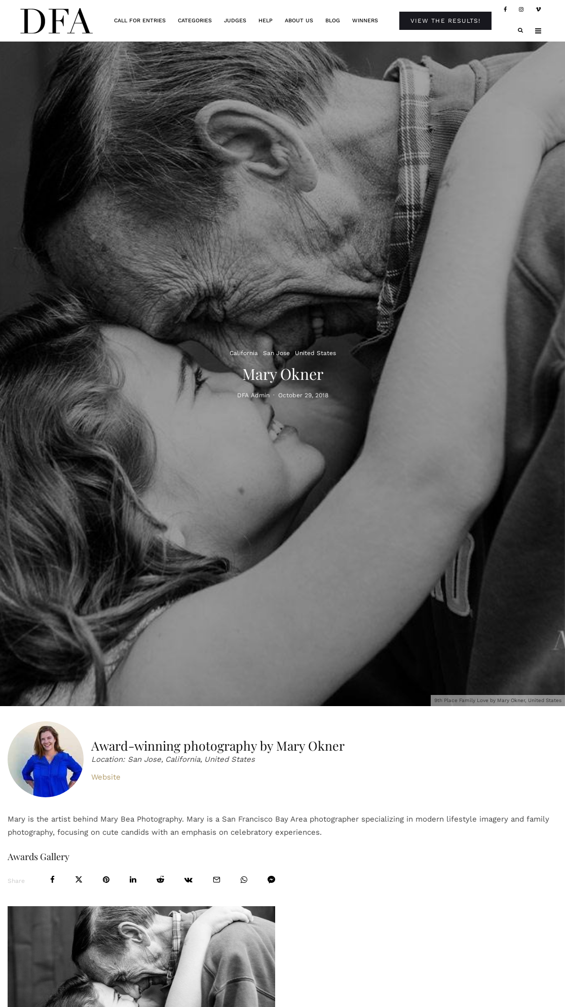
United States (315, 353)
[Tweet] (79, 879)
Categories (195, 20)
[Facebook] (505, 10)
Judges (235, 20)
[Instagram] (521, 10)
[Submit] (160, 879)
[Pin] (106, 879)
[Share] (52, 879)
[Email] (216, 879)
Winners (365, 20)
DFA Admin (253, 396)
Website (106, 777)
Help (265, 20)
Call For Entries (140, 20)
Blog (332, 20)
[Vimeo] (538, 10)
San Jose (276, 353)
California (244, 353)
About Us (299, 20)
